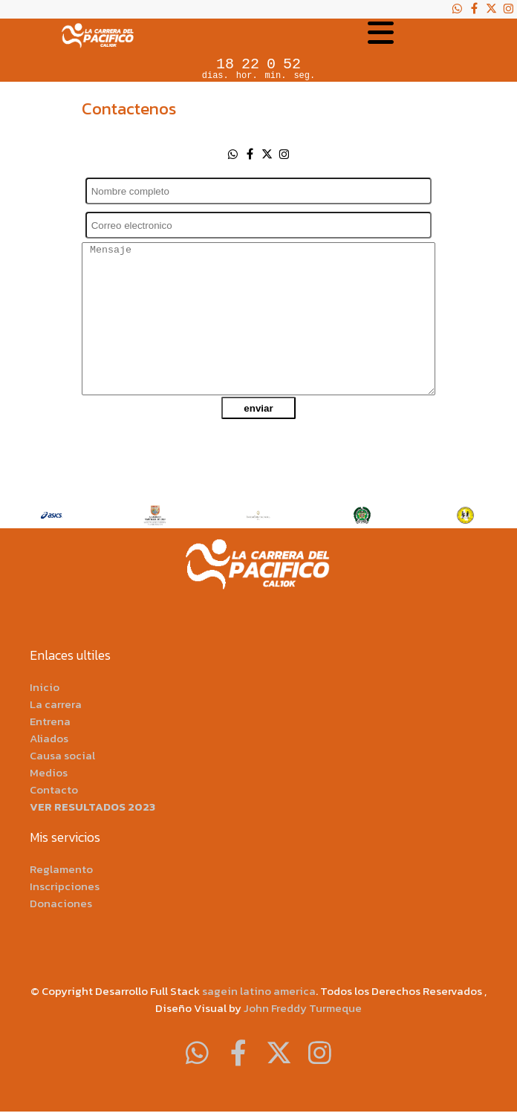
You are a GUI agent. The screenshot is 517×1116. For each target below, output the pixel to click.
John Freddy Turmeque (303, 1007)
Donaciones (61, 903)
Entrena (50, 721)
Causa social (62, 755)
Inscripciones (65, 886)
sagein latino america (259, 990)
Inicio (44, 686)
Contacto (54, 789)
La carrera (56, 704)
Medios (49, 772)
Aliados (49, 738)
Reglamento (61, 868)
